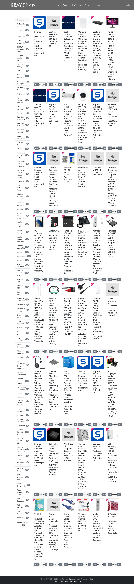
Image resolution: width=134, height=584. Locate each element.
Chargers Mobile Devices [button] (23, 58)
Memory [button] (23, 209)
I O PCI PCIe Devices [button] (23, 143)
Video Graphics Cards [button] (23, 492)
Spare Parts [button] (23, 426)
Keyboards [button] (23, 181)
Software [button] (23, 415)
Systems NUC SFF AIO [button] (23, 440)
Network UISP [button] (23, 287)
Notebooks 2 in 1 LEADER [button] (23, 310)
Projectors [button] (23, 357)
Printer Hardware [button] (23, 352)
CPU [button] (23, 71)
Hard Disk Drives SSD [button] (23, 124)
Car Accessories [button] (23, 35)
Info (36, 85)
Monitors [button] (23, 252)
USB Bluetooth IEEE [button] (23, 477)
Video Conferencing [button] (23, 485)
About (65, 5)
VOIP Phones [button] (23, 512)
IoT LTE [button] (23, 149)
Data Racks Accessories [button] (23, 76)
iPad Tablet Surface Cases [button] (23, 155)
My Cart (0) (73, 5)
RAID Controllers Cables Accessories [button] (23, 364)
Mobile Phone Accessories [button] (23, 215)
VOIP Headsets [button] (23, 506)
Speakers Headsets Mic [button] (23, 432)
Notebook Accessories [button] (23, 299)
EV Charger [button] (23, 94)
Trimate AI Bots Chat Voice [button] (23, 462)
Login (127, 5)
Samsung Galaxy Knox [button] (21, 373)
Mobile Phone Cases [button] (23, 224)
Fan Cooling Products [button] (23, 100)
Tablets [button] (23, 456)
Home (59, 5)
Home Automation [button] (23, 137)
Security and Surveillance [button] (23, 388)
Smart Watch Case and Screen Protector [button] (23, 401)
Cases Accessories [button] (23, 42)
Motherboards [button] (23, 256)
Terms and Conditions (73, 581)
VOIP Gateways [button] (23, 500)
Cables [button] (23, 30)
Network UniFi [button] (23, 293)
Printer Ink (89, 5)
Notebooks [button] (23, 305)
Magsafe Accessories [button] (23, 204)
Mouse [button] (23, 260)
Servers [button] (23, 394)
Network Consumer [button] (23, 265)
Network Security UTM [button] (23, 272)
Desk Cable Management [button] (23, 82)
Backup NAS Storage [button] (23, 25)
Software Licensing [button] (23, 420)
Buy (46, 85)
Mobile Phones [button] (23, 232)
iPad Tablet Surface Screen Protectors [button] (23, 173)
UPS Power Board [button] (23, 469)
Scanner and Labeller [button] (23, 381)
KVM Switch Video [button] (23, 187)
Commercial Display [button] (23, 65)
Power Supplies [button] (23, 339)
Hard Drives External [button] (23, 131)
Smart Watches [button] (23, 410)
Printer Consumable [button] (23, 345)
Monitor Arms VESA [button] (23, 247)
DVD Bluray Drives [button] (23, 88)
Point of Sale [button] (23, 328)
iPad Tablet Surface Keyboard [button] (23, 164)
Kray (91, 579)
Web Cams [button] (23, 518)
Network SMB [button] (23, 280)
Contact (97, 5)
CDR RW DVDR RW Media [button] (23, 49)
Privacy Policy (58, 581)
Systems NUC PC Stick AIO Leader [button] (23, 449)
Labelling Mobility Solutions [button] (23, 196)
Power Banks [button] (23, 333)
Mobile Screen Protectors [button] (23, 239)
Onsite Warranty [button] (23, 316)
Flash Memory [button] (23, 108)
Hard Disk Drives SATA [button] (23, 118)
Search (81, 5)
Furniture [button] (23, 113)
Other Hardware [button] (23, 322)
